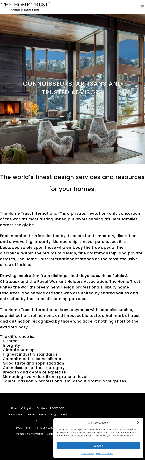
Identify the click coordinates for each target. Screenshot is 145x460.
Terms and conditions (47, 427)
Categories (27, 408)
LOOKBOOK (57, 408)
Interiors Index (16, 414)
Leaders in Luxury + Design (42, 414)
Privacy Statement (104, 453)
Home (14, 408)
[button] (138, 422)
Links (29, 427)
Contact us (53, 433)
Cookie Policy (87, 453)
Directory (42, 408)
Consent (98, 445)
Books (19, 427)
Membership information (30, 433)
